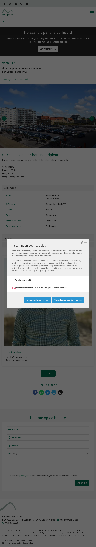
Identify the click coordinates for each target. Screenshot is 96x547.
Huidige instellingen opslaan (37, 299)
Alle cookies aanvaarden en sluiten (68, 299)
